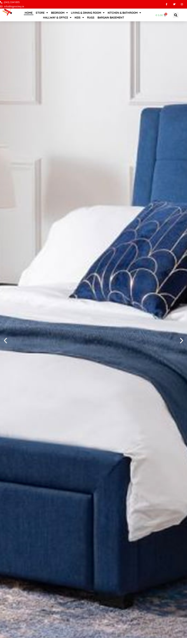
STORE (42, 12)
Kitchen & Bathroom (124, 12)
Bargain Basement (111, 17)
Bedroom (59, 12)
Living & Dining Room (88, 12)
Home (29, 12)
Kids (79, 17)
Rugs (90, 17)
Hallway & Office (57, 17)
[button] (176, 15)
